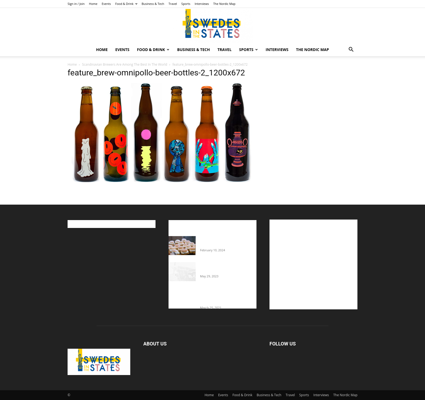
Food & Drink (126, 4)
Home (93, 4)
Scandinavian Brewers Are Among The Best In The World (124, 64)
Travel (173, 4)
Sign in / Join (76, 4)
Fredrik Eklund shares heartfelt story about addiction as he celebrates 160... (226, 296)
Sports (185, 4)
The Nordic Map (224, 4)
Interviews (202, 4)
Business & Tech (153, 4)
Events (106, 4)
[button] (350, 50)
